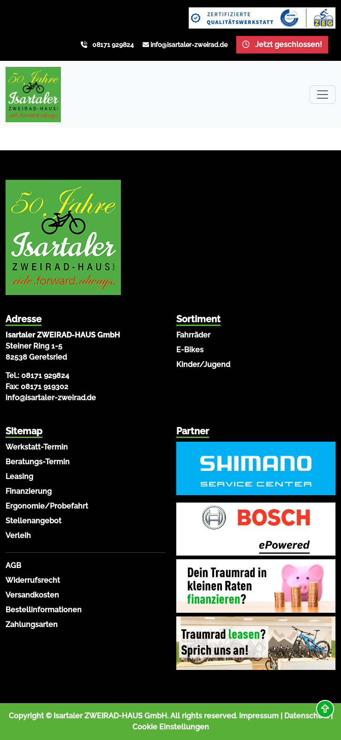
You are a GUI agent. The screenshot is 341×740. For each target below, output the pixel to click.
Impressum (259, 715)
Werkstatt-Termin (37, 447)
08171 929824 (113, 44)
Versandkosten (32, 595)
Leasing (19, 476)
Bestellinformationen (44, 609)
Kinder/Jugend (203, 364)
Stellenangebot (33, 520)
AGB (13, 565)
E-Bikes (189, 349)
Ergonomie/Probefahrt (47, 506)
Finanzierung (29, 491)
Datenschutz (306, 715)
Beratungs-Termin (38, 461)
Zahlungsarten (32, 624)
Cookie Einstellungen (170, 726)
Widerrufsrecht (33, 580)
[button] (325, 709)
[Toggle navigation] (322, 94)
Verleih (18, 535)
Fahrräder (193, 335)
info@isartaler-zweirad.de (188, 44)
